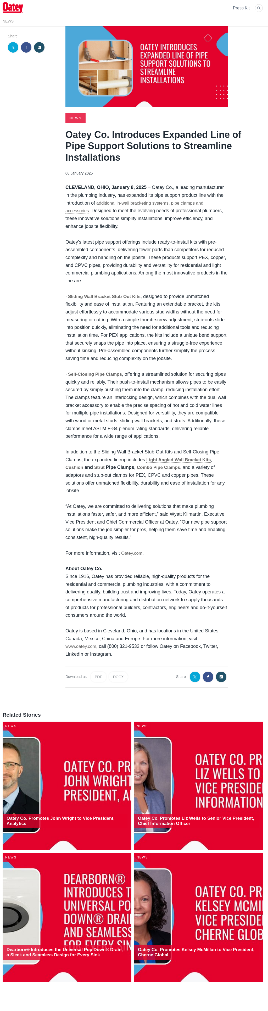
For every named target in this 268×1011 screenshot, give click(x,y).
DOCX (118, 677)
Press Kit (241, 8)
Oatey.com (132, 552)
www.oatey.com (81, 646)
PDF (98, 677)
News (8, 21)
